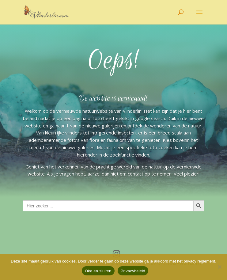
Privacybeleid (133, 271)
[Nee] (219, 267)
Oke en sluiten (98, 271)
